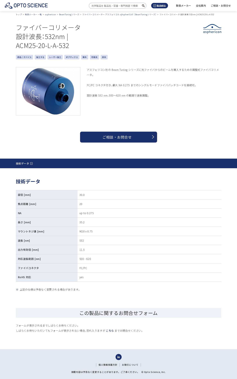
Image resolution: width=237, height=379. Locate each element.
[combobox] (116, 6)
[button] (201, 5)
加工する (40, 57)
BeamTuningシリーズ (69, 14)
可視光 (94, 57)
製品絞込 (159, 5)
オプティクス (72, 57)
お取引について (130, 364)
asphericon (50, 14)
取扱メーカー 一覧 (33, 14)
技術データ (22, 163)
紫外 (85, 57)
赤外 (104, 57)
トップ (19, 14)
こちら (110, 330)
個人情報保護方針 (108, 364)
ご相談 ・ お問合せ (117, 137)
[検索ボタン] (143, 6)
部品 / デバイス (24, 57)
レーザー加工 (55, 57)
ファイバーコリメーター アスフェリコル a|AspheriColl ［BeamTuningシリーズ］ (119, 14)
